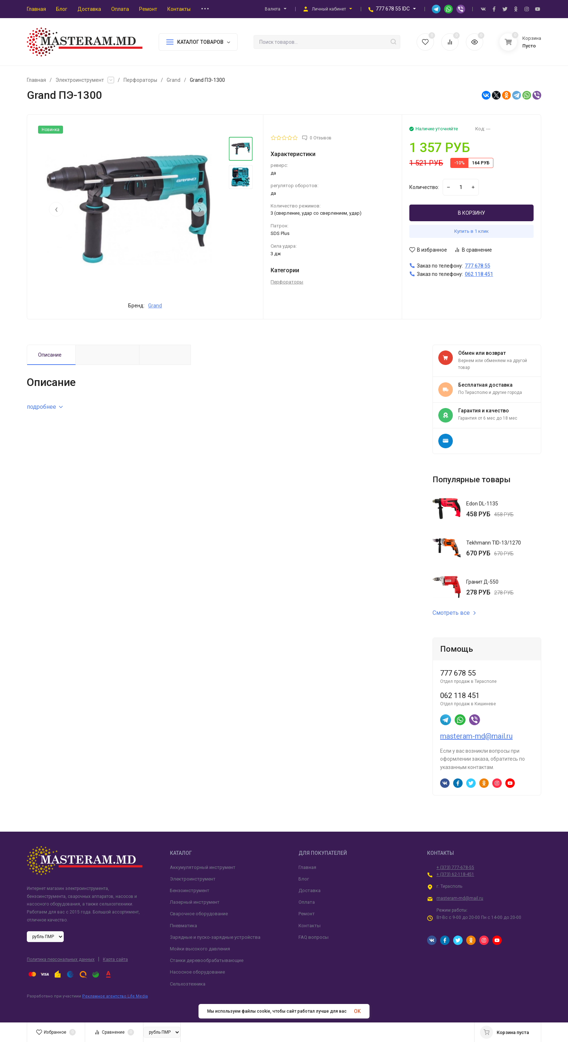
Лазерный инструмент (195, 902)
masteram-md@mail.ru (476, 736)
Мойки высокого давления (200, 948)
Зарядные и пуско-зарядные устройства (215, 937)
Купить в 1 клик (471, 231)
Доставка (309, 890)
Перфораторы (140, 80)
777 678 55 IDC (393, 9)
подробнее (45, 406)
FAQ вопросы (313, 937)
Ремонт (306, 913)
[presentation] (56, 209)
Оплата (306, 902)
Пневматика (183, 925)
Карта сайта (115, 959)
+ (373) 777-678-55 (455, 867)
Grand (173, 80)
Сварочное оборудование (199, 913)
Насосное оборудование (197, 972)
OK (357, 1011)
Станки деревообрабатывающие (206, 960)
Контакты (309, 925)
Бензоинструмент (189, 890)
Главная (36, 80)
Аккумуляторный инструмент (202, 867)
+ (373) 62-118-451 (455, 874)
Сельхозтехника (187, 984)
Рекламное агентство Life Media (115, 996)
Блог (303, 879)
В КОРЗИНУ (471, 213)
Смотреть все (454, 613)
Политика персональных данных (61, 959)
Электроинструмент (79, 80)
